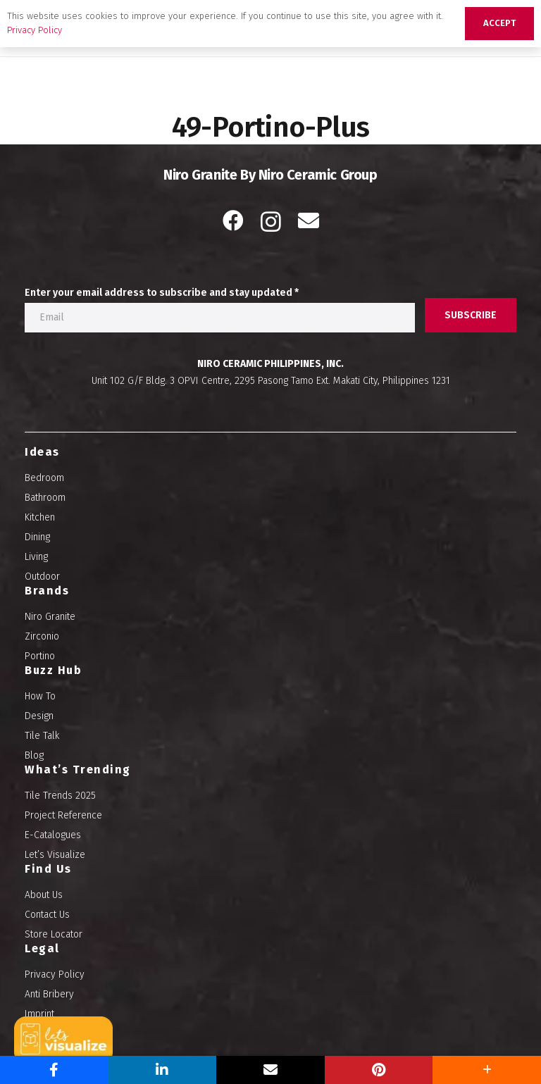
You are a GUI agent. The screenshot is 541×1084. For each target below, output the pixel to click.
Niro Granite (50, 617)
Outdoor (42, 577)
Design (39, 716)
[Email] (308, 220)
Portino (40, 656)
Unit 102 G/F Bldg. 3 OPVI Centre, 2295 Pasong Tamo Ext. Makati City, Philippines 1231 (271, 381)
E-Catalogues (53, 835)
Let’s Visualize (55, 855)
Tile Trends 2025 (60, 796)
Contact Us (47, 915)
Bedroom (44, 478)
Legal (42, 948)
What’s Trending (78, 769)
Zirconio (42, 636)
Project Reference (63, 815)
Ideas (42, 452)
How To (40, 696)
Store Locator (53, 934)
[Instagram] (271, 221)
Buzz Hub (53, 670)
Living (36, 557)
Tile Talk (42, 736)
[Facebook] (233, 220)
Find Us (48, 869)
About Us (44, 895)
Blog (34, 755)
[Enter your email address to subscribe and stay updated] (220, 317)
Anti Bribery (49, 994)
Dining (37, 537)
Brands (47, 590)
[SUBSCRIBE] (470, 315)
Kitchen (40, 517)
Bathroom (45, 498)
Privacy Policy (55, 974)
